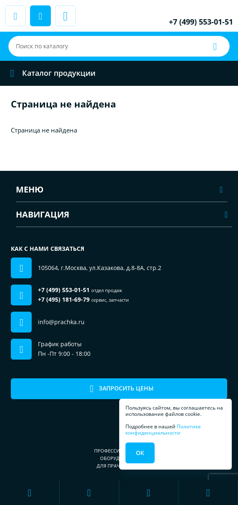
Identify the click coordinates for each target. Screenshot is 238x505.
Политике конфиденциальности (163, 429)
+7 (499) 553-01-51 (201, 22)
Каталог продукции (50, 73)
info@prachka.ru (61, 322)
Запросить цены (119, 388)
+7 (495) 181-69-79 (64, 299)
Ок (140, 453)
